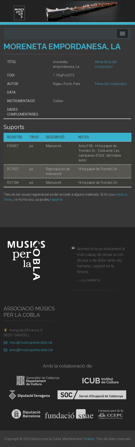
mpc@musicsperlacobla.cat (28, 342)
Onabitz (89, 439)
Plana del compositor (111, 84)
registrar (56, 199)
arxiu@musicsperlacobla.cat (28, 350)
